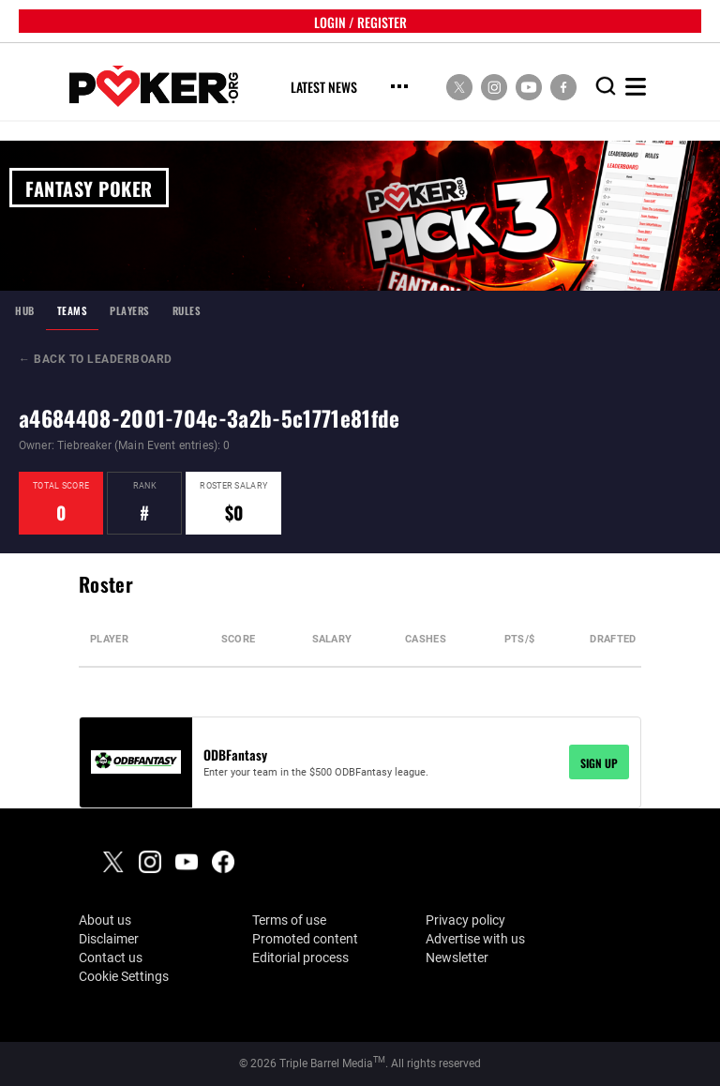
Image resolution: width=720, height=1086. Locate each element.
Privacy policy (465, 920)
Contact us (110, 957)
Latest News (324, 88)
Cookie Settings (124, 976)
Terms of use (289, 920)
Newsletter (457, 957)
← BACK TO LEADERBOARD (95, 359)
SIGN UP (599, 761)
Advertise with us (475, 938)
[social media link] (459, 86)
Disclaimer (109, 938)
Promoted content (305, 938)
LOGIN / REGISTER (360, 21)
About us (105, 920)
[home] (153, 87)
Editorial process (300, 957)
